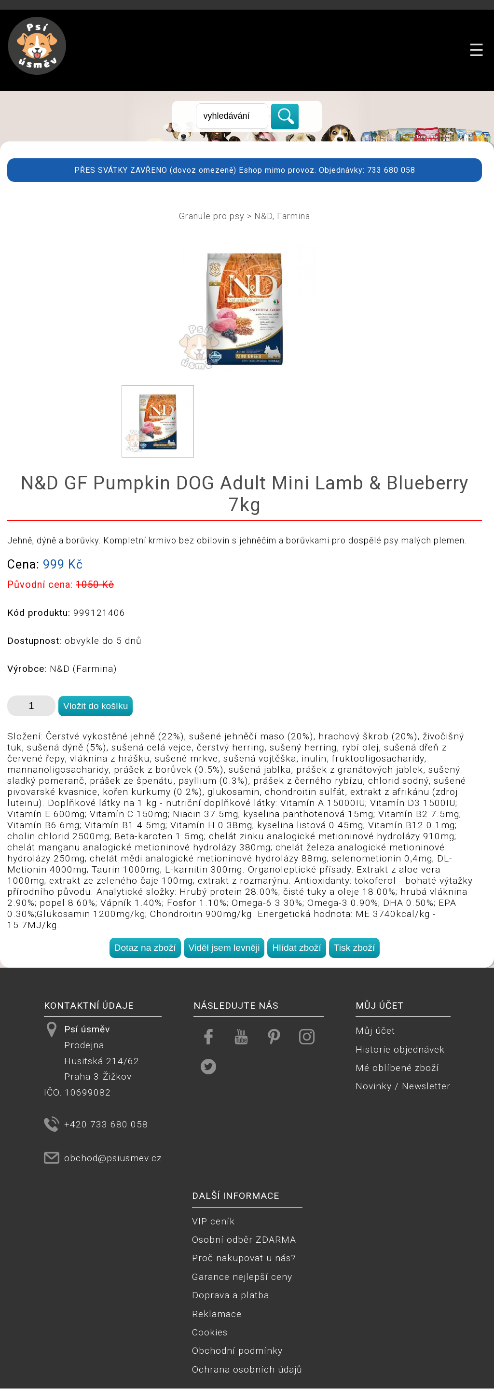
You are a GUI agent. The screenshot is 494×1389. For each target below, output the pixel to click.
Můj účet (375, 1030)
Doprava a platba (230, 1295)
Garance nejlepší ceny (242, 1276)
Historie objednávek (400, 1049)
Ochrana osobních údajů (247, 1369)
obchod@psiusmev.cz (113, 1158)
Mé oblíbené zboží (397, 1067)
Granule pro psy (212, 216)
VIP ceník (213, 1221)
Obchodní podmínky (237, 1350)
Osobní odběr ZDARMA (244, 1239)
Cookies (210, 1332)
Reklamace (217, 1314)
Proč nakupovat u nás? (244, 1258)
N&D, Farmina (282, 216)
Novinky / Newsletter (403, 1086)
